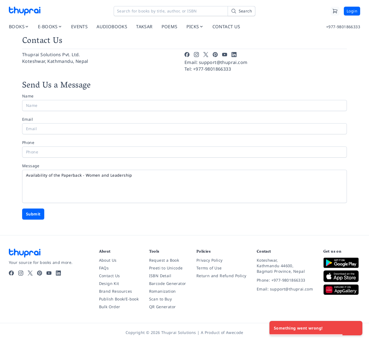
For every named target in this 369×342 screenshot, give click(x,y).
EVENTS (79, 27)
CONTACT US (226, 27)
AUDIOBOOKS (112, 27)
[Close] (355, 328)
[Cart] (335, 11)
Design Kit (109, 283)
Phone (28, 142)
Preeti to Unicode (166, 268)
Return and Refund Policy (221, 275)
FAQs (104, 268)
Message (31, 165)
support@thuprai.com (223, 62)
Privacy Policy (209, 260)
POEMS (170, 27)
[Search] (241, 11)
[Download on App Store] (341, 276)
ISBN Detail (160, 275)
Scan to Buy (160, 299)
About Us (108, 260)
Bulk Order (109, 306)
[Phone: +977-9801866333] (286, 280)
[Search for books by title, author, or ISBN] (184, 11)
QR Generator (162, 306)
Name (28, 96)
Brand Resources (115, 291)
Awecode (234, 332)
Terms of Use (209, 268)
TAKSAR (144, 27)
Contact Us (109, 275)
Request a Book (164, 260)
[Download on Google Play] (341, 263)
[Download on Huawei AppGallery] (341, 289)
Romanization (162, 291)
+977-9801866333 (343, 26)
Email (27, 119)
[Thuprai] (24, 11)
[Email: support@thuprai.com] (286, 289)
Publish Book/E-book (119, 299)
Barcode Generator (167, 283)
